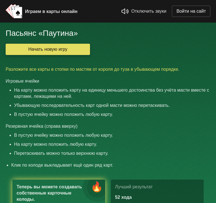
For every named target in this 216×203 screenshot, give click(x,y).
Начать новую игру (48, 49)
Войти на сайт (191, 11)
